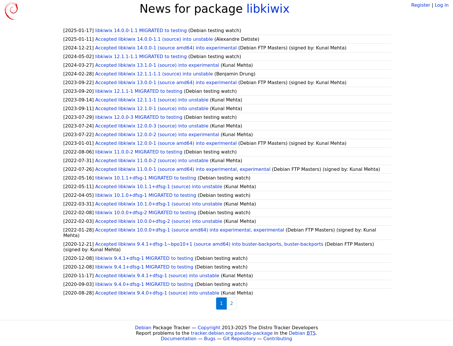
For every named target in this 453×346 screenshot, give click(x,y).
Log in (442, 5)
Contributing (277, 338)
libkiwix (267, 8)
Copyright (209, 327)
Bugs (210, 338)
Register (420, 5)
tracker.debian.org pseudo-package (232, 333)
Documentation (178, 338)
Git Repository (239, 338)
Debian (143, 327)
